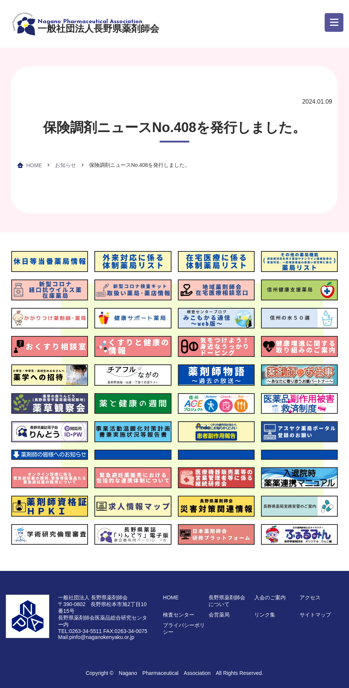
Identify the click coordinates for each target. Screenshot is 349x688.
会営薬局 (219, 615)
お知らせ (65, 165)
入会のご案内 (270, 597)
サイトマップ (315, 615)
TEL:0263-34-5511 (80, 631)
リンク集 (264, 615)
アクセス (310, 597)
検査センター (178, 615)
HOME (34, 165)
